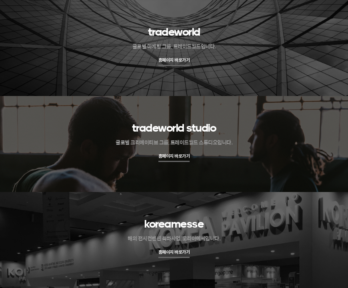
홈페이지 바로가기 (174, 59)
